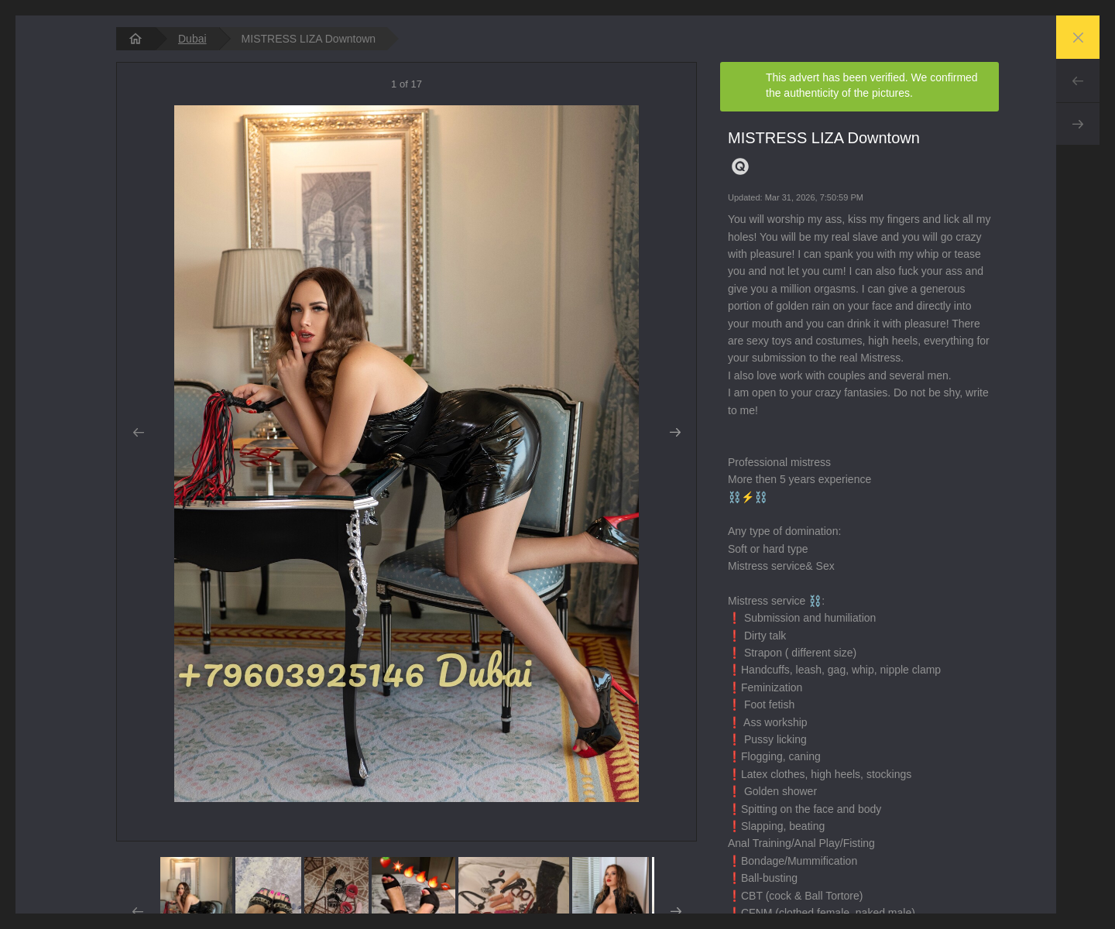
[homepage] (135, 38)
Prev (1078, 80)
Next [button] (675, 432)
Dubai (192, 39)
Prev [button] (138, 432)
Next (1078, 124)
